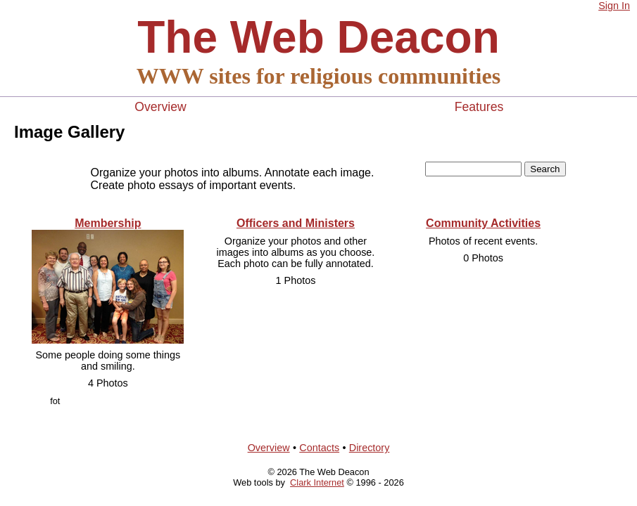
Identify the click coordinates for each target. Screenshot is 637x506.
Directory (369, 447)
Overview (160, 107)
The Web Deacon (318, 37)
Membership (108, 223)
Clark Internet (317, 482)
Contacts (319, 447)
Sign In (614, 5)
